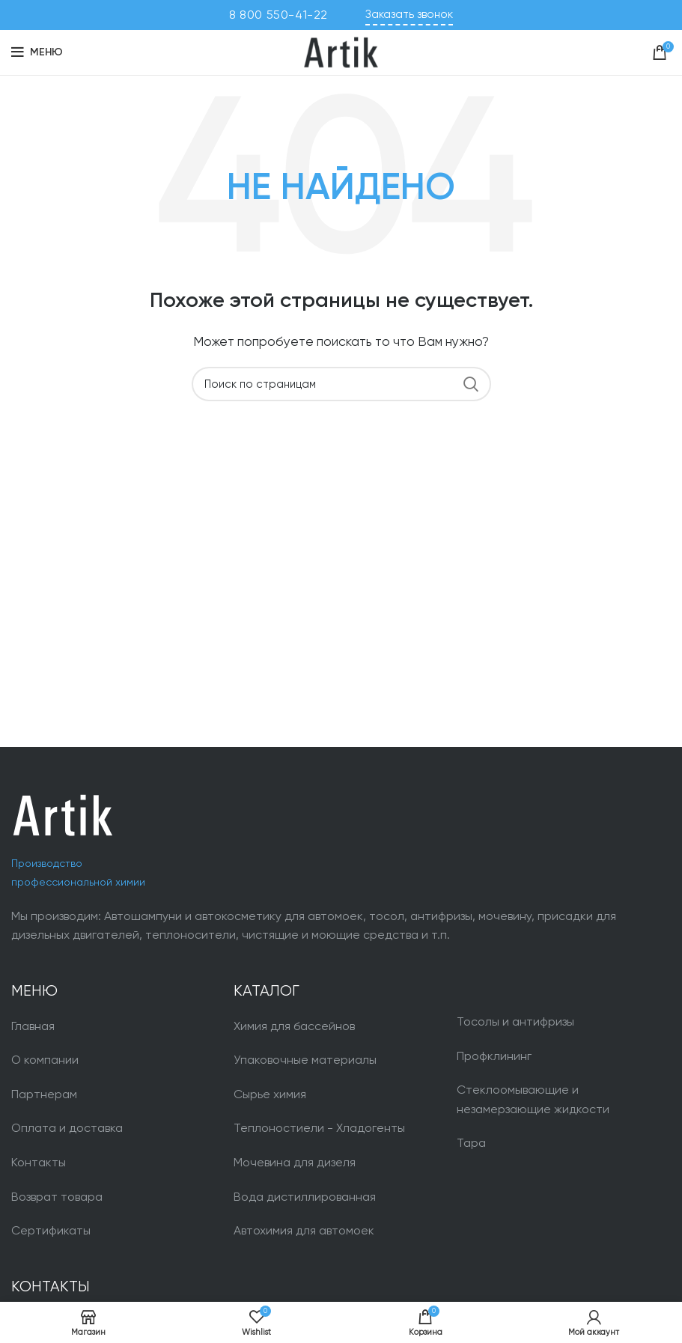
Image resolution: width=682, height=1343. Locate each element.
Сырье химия (270, 1094)
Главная (33, 1026)
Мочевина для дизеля (295, 1162)
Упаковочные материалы (305, 1060)
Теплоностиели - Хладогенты (319, 1128)
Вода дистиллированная (305, 1197)
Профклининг (494, 1056)
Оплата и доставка (67, 1128)
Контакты (38, 1162)
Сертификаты (51, 1230)
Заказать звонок (409, 14)
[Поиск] (341, 384)
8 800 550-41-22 (278, 14)
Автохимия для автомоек (304, 1230)
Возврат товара (57, 1197)
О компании (45, 1060)
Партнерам (44, 1094)
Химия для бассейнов (294, 1026)
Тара (471, 1143)
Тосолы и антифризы (515, 1021)
